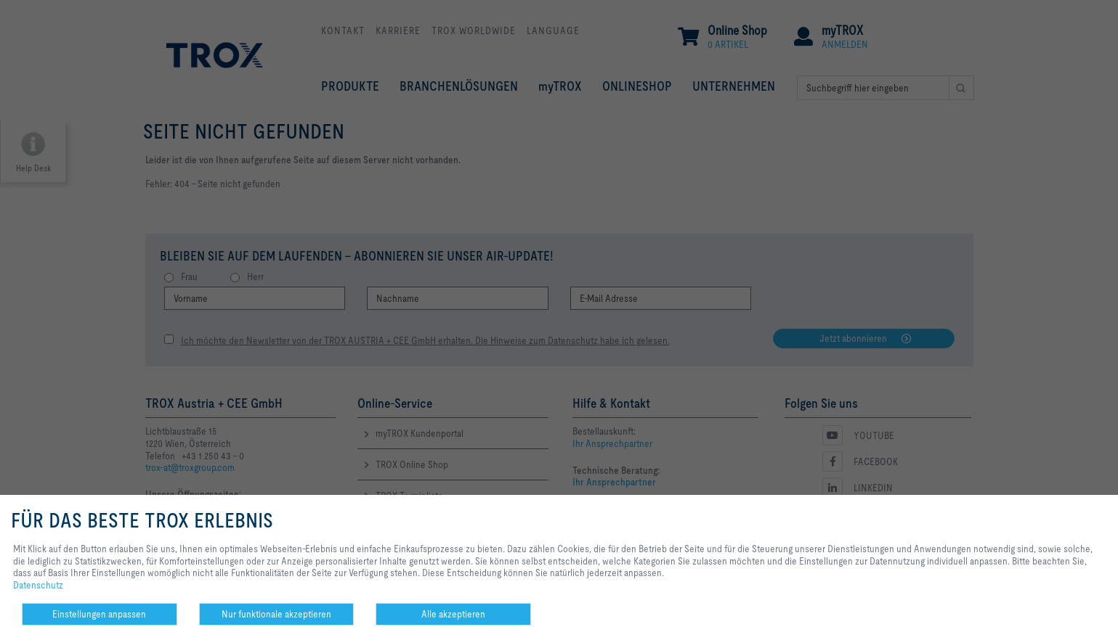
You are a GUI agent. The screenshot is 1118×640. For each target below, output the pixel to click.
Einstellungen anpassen (99, 614)
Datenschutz (38, 585)
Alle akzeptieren (453, 614)
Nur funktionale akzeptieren (276, 614)
